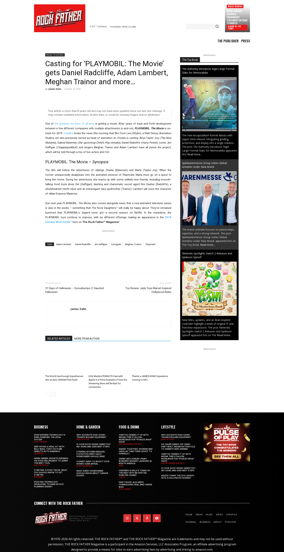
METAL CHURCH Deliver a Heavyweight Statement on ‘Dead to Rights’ (237, 17)
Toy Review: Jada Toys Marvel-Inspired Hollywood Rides (148, 290)
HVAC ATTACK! (82, 439)
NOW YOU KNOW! (84, 466)
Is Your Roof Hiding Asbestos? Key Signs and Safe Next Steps (93, 445)
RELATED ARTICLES (58, 338)
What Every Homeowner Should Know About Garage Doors (92, 473)
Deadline (69, 133)
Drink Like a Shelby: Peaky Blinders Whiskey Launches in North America (135, 461)
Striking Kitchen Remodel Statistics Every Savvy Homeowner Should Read (90, 454)
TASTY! (122, 477)
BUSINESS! (38, 477)
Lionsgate (116, 244)
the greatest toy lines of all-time (74, 123)
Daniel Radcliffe (83, 244)
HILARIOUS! (39, 453)
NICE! (121, 465)
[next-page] (53, 394)
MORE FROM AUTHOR (87, 338)
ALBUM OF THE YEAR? (234, 27)
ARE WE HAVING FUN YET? (130, 444)
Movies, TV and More (55, 55)
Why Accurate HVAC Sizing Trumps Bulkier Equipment (91, 436)
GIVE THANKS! (125, 489)
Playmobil (150, 244)
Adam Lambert (63, 244)
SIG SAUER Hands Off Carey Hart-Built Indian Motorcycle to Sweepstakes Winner (178, 446)
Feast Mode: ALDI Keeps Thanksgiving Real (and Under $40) (135, 484)
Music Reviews (235, 6)
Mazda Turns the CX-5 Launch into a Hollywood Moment (177, 476)
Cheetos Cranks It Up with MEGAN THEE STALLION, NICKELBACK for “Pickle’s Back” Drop (135, 438)
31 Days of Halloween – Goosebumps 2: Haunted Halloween (74, 290)
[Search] (217, 26)
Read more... (194, 154)
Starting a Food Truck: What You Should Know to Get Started (50, 472)
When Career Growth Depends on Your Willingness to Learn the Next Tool (51, 460)
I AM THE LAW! (40, 442)
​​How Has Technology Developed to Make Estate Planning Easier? (49, 484)
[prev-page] (47, 394)
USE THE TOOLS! (41, 465)
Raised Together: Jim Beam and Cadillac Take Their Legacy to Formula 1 (136, 451)
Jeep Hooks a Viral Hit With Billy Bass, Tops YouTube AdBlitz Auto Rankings (49, 449)
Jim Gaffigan (101, 244)
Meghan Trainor (133, 244)
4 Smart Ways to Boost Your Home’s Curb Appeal (92, 462)
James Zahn (55, 89)
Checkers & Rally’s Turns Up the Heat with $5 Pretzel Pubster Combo (134, 472)
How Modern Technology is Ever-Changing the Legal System (49, 437)
